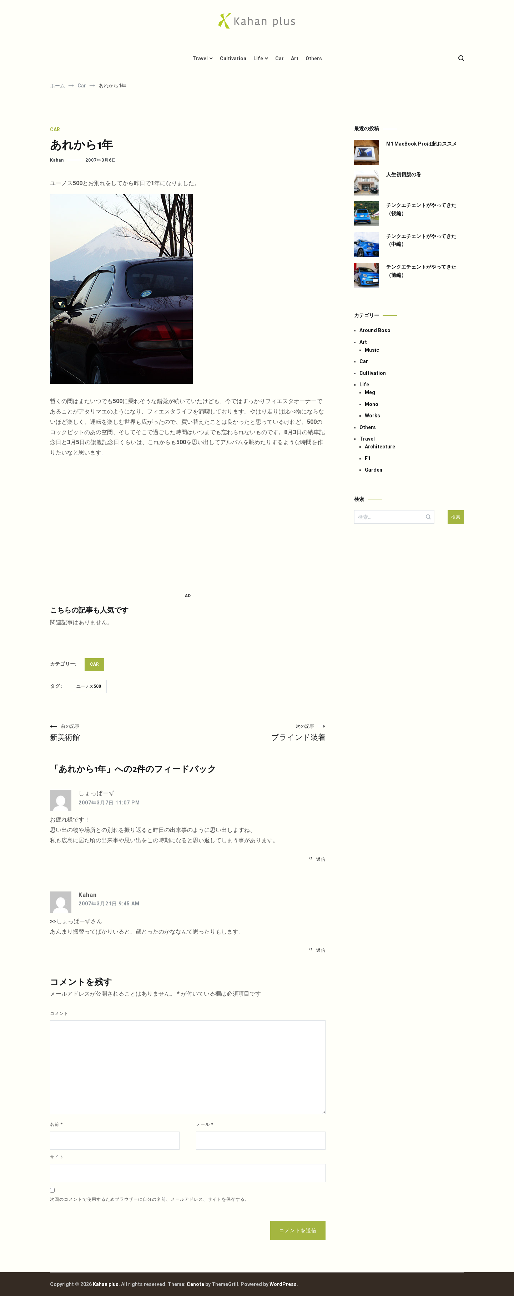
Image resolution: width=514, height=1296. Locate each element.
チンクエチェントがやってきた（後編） (421, 209)
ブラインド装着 (257, 732)
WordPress (283, 1284)
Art (294, 58)
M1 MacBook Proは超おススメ (421, 144)
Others (314, 58)
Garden (373, 470)
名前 (56, 1124)
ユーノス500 (88, 686)
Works (372, 415)
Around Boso (374, 330)
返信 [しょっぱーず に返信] (321, 859)
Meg (370, 392)
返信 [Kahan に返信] (321, 950)
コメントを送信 (298, 1230)
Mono (371, 404)
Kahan (57, 160)
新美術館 (119, 732)
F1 (368, 458)
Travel (200, 58)
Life (258, 58)
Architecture (380, 446)
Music (372, 350)
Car (279, 58)
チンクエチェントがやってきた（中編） (421, 240)
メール (204, 1124)
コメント (59, 1013)
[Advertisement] (188, 525)
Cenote (195, 1284)
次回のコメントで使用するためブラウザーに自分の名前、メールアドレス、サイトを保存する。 (150, 1199)
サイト (57, 1156)
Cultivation (233, 58)
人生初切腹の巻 (403, 174)
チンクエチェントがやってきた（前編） (421, 271)
